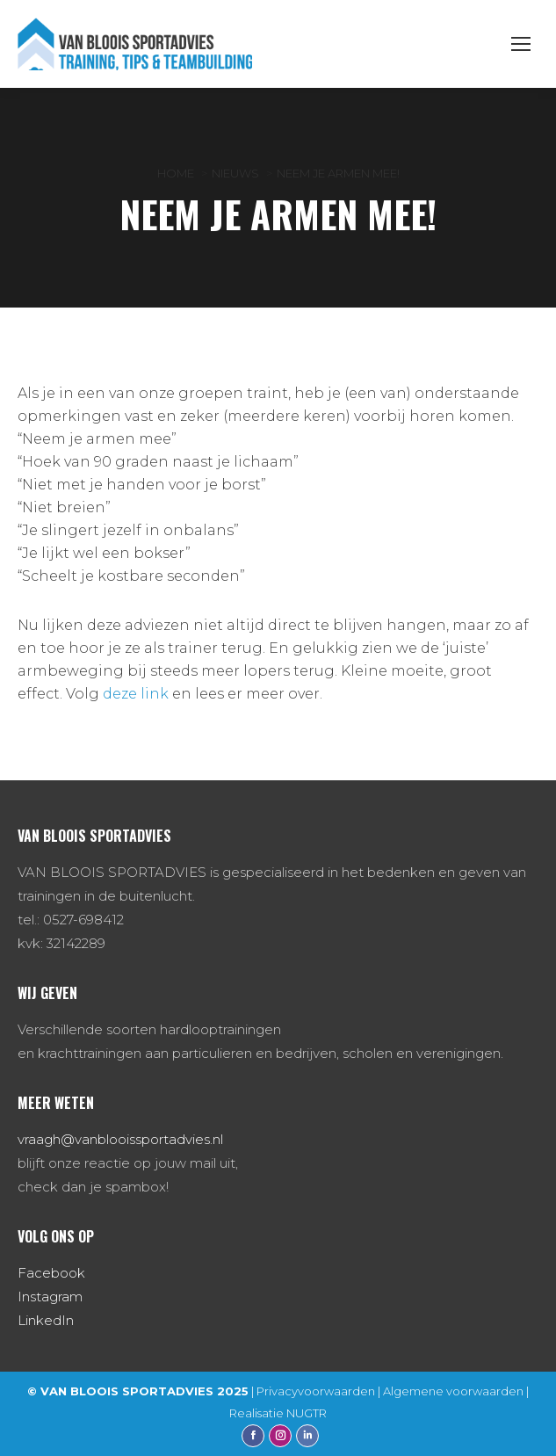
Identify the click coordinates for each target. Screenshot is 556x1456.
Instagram (50, 1296)
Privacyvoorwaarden (315, 1391)
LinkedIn (46, 1320)
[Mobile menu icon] (520, 44)
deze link (136, 693)
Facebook (51, 1272)
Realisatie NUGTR (278, 1413)
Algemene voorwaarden (453, 1391)
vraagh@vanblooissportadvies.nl (120, 1139)
